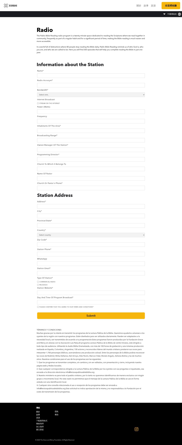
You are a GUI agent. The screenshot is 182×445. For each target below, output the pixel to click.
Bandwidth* (42, 90)
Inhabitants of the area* (49, 126)
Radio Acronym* (45, 80)
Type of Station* (45, 278)
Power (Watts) (43, 107)
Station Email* (44, 268)
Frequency (42, 116)
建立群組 (40, 429)
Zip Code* (42, 240)
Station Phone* (44, 249)
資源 (153, 5)
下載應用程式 (41, 421)
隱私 (56, 411)
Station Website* (45, 288)
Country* (41, 230)
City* (39, 211)
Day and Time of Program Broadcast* (55, 297)
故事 (146, 5)
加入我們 (40, 427)
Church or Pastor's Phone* (50, 183)
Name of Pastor (44, 174)
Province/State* (44, 221)
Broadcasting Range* (47, 135)
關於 (138, 5)
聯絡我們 (40, 424)
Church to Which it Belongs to (51, 164)
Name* (40, 71)
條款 (56, 414)
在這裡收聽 (171, 5)
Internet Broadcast (46, 99)
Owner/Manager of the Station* (52, 145)
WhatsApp (42, 259)
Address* (41, 201)
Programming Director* (48, 154)
